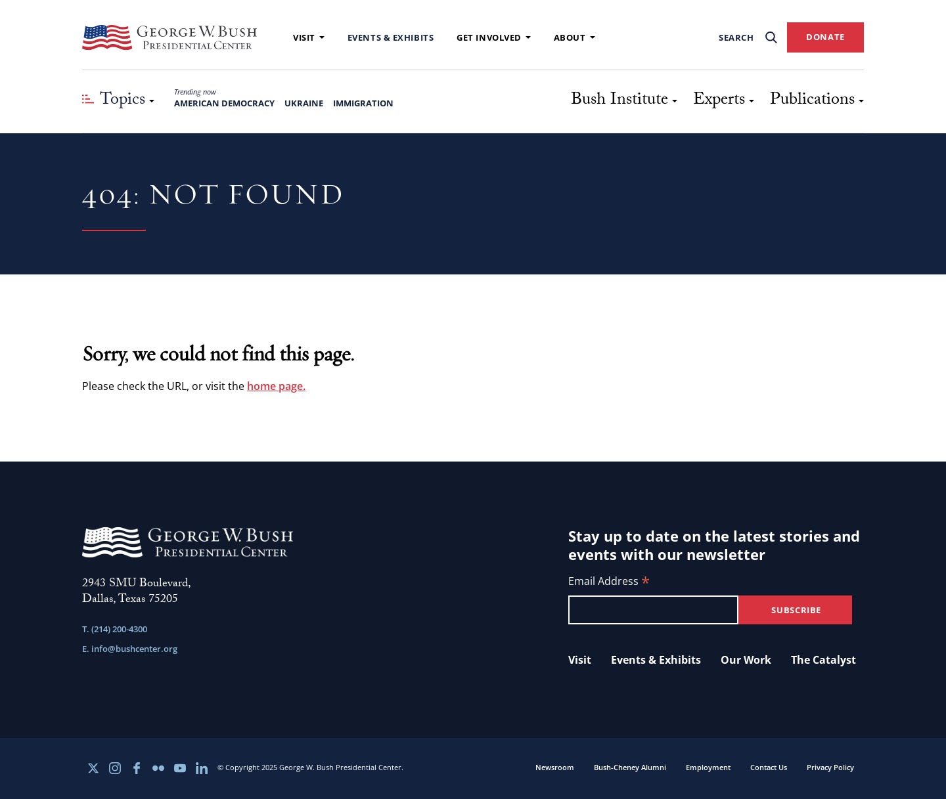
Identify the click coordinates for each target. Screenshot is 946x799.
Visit (309, 37)
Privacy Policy (830, 767)
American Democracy (224, 103)
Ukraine (303, 103)
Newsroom (554, 767)
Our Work (746, 660)
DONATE (825, 37)
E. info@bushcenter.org (129, 649)
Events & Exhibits (391, 37)
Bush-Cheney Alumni (630, 767)
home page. (276, 386)
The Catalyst (823, 660)
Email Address (609, 582)
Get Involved (494, 37)
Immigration (363, 103)
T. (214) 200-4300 (114, 629)
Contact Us (768, 767)
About (574, 37)
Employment (708, 767)
